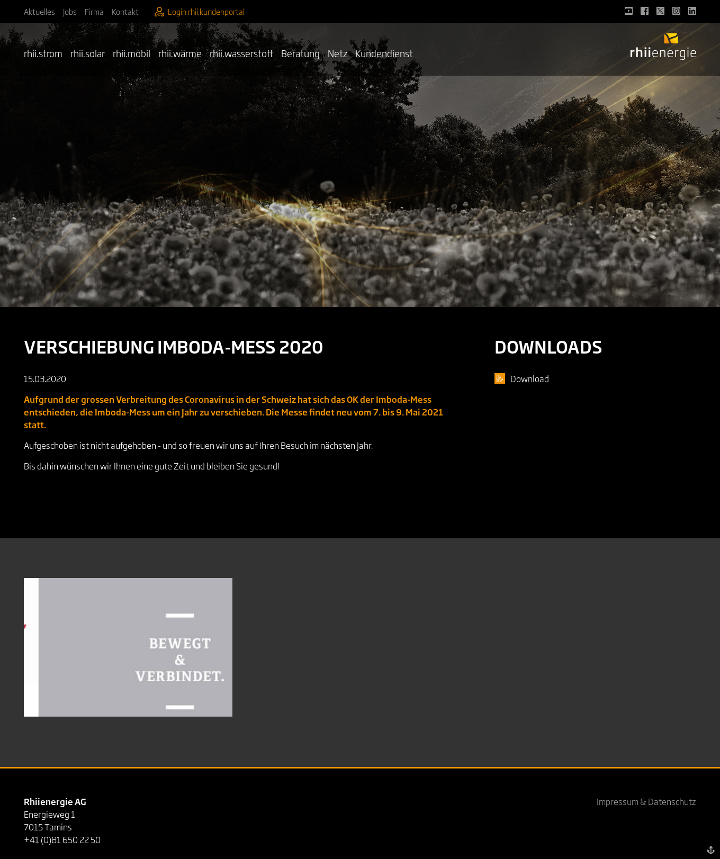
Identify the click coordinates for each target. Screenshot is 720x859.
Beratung (300, 53)
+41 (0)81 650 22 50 (62, 839)
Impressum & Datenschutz (646, 801)
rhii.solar (87, 53)
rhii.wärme (180, 53)
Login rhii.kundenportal (200, 11)
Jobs (70, 11)
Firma (94, 11)
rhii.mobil (131, 53)
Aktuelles (39, 11)
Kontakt (125, 11)
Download (529, 378)
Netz (337, 53)
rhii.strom (43, 53)
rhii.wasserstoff (241, 53)
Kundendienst (384, 53)
